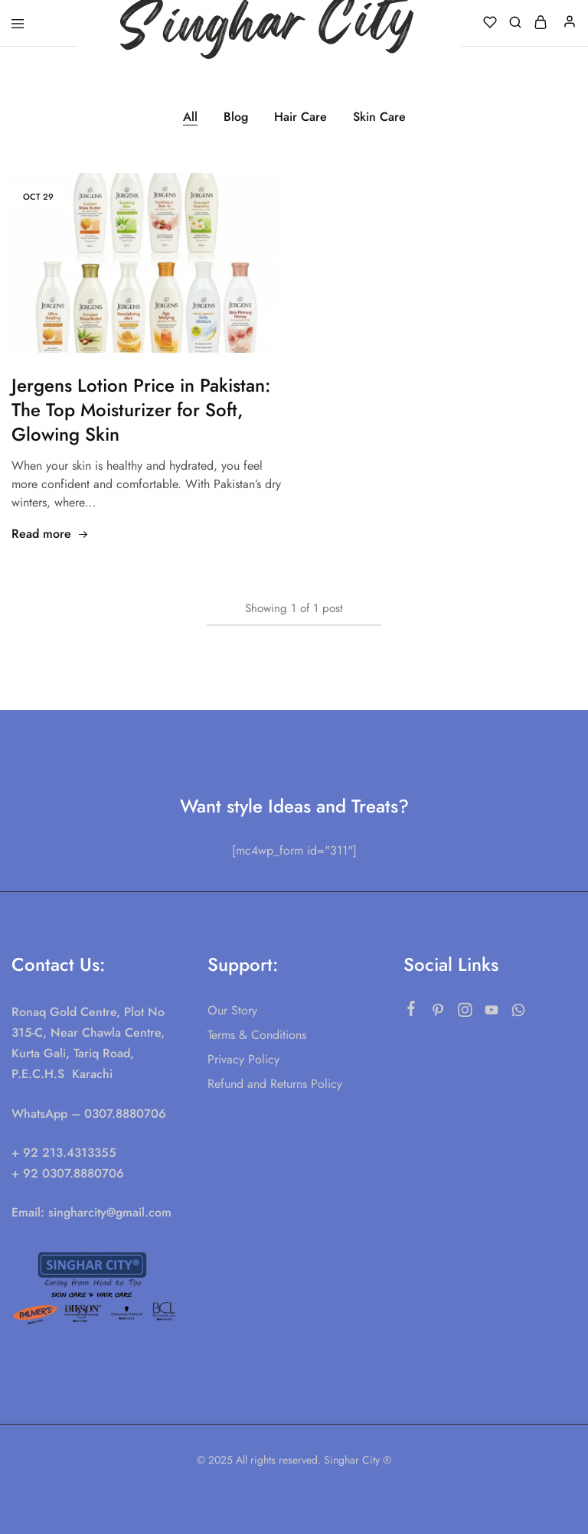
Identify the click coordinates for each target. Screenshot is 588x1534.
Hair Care (300, 116)
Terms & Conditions (256, 1035)
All (190, 116)
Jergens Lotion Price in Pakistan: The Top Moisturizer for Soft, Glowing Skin (140, 410)
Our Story (232, 1010)
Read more (50, 533)
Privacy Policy (243, 1059)
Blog (236, 116)
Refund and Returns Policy (274, 1084)
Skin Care (379, 116)
